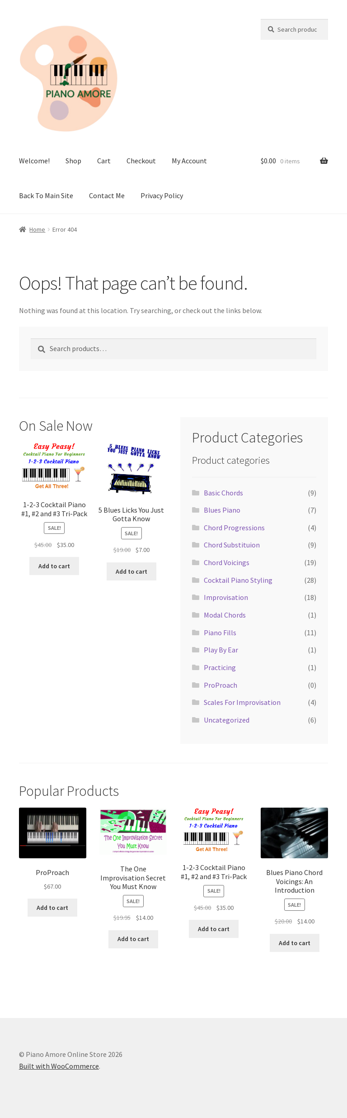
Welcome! (34, 160)
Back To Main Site (46, 195)
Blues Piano (222, 509)
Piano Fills (220, 632)
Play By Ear (221, 649)
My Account (189, 160)
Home (37, 229)
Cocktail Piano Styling (238, 580)
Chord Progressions (234, 527)
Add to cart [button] (54, 566)
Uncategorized (226, 719)
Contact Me (107, 195)
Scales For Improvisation (242, 702)
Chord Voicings (226, 562)
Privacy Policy (162, 195)
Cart (104, 160)
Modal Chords (225, 614)
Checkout (141, 160)
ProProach (220, 685)
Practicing (220, 667)
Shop (73, 160)
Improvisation (226, 597)
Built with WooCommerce (59, 1065)
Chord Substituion (232, 544)
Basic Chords (223, 492)
